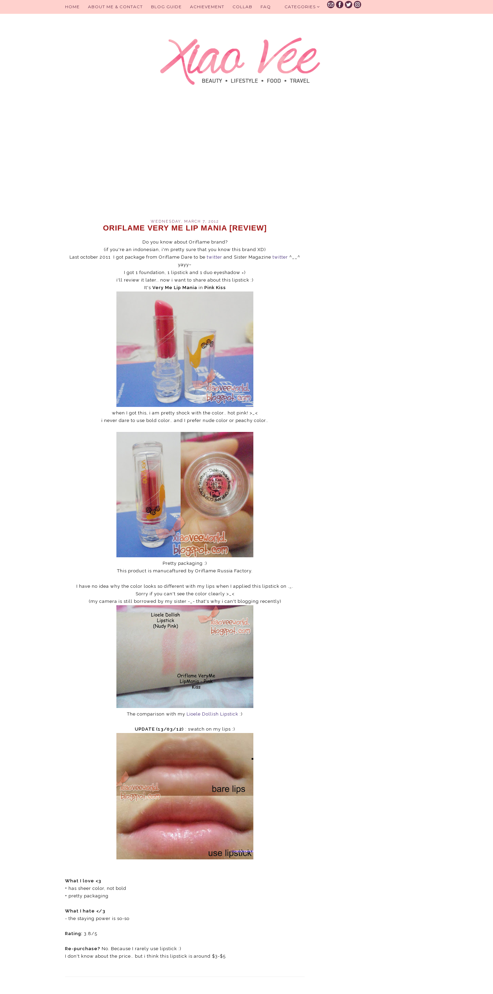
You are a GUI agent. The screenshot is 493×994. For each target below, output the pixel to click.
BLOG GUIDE (166, 6)
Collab (242, 6)
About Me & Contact (115, 6)
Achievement (207, 6)
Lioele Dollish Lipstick (213, 714)
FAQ (266, 6)
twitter (214, 257)
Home (72, 6)
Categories (302, 6)
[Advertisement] (185, 161)
